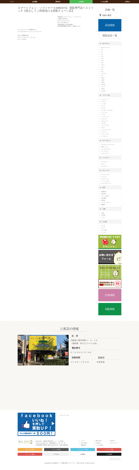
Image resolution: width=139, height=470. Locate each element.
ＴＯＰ (83, 440)
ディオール (104, 136)
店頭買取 (110, 25)
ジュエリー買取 (109, 449)
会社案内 (97, 443)
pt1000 (103, 84)
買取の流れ (98, 440)
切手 (103, 187)
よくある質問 (99, 445)
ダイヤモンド (106, 140)
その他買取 (109, 454)
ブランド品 (106, 95)
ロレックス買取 (30, 454)
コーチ (103, 114)
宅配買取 (110, 309)
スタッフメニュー (115, 459)
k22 (102, 67)
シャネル (103, 103)
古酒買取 (82, 454)
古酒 (103, 209)
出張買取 (110, 295)
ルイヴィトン (105, 99)
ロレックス (106, 170)
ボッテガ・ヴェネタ (106, 110)
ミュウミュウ (105, 116)
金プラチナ (106, 43)
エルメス (103, 101)
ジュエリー (106, 157)
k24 (102, 71)
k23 (102, 69)
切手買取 (56, 454)
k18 (102, 62)
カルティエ (104, 121)
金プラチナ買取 (30, 449)
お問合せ (112, 440)
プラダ (103, 108)
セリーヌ (103, 119)
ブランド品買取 (56, 449)
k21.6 (102, 65)
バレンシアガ (105, 125)
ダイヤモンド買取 (83, 449)
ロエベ (103, 127)
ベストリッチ (64, 415)
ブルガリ (103, 123)
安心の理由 (84, 443)
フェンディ (104, 112)
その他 (104, 221)
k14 (102, 60)
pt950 (102, 82)
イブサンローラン (106, 129)
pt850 (102, 78)
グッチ (103, 106)
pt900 (102, 80)
